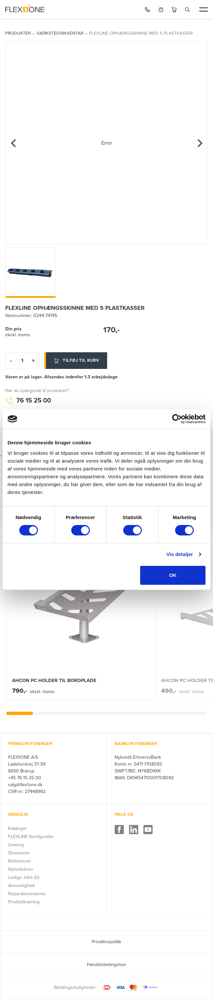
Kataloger (17, 828)
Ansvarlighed (21, 885)
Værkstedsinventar (60, 33)
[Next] (199, 143)
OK (173, 575)
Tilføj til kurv (75, 361)
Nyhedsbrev (20, 869)
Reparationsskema (26, 893)
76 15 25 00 (28, 401)
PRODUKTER (18, 33)
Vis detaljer (180, 554)
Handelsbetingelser (106, 964)
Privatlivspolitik (106, 941)
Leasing (16, 845)
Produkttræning (24, 902)
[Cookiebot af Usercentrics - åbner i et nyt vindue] (176, 419)
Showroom (19, 853)
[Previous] (13, 143)
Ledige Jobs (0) (23, 877)
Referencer (19, 861)
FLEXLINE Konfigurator (31, 836)
